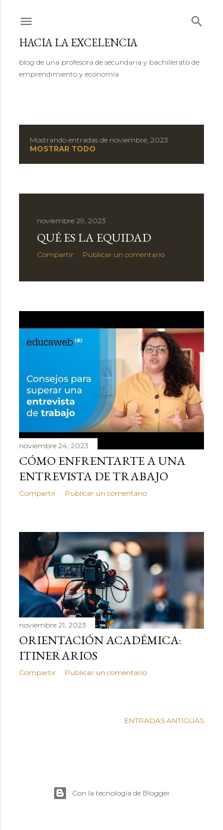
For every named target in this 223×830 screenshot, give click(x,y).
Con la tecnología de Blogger (111, 793)
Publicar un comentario (124, 254)
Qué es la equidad (94, 237)
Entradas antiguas (164, 720)
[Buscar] (197, 18)
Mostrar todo (63, 148)
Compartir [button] (55, 254)
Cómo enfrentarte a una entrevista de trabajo (102, 468)
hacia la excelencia (78, 42)
